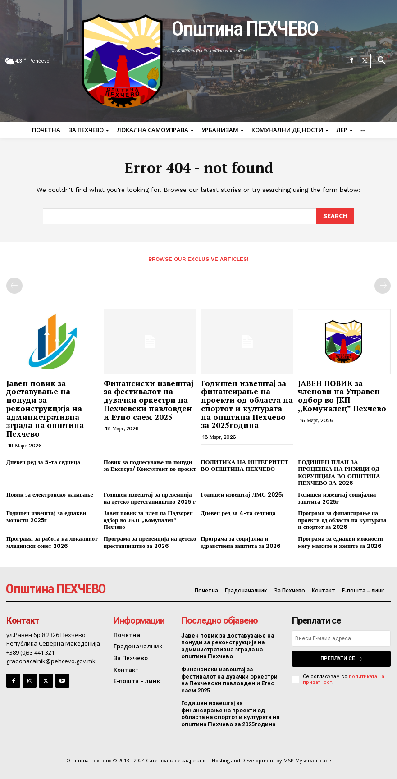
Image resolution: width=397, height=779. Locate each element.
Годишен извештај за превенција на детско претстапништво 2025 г (150, 498)
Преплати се (341, 659)
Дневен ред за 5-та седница (43, 462)
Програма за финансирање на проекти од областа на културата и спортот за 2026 (342, 520)
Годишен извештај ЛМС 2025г (243, 494)
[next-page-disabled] (382, 286)
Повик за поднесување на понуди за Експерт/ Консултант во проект (150, 466)
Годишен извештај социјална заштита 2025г (337, 498)
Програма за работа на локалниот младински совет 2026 (52, 542)
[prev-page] (14, 286)
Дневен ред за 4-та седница (238, 513)
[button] (381, 61)
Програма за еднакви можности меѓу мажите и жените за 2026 (340, 542)
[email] (341, 638)
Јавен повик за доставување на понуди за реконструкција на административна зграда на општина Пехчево (45, 408)
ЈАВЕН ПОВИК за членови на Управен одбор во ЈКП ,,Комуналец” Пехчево (342, 396)
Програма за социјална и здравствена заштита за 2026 (241, 542)
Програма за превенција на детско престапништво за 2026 (150, 542)
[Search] (335, 216)
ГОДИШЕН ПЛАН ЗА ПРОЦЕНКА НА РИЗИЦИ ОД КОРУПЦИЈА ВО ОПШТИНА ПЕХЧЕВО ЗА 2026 (339, 473)
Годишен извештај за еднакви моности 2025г (46, 517)
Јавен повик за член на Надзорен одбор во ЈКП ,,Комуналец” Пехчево (148, 520)
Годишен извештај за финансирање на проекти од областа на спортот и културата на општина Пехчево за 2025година (247, 404)
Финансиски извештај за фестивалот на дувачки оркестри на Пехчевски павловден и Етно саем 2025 (148, 400)
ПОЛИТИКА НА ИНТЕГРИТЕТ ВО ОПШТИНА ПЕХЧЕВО (244, 466)
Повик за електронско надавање (49, 494)
